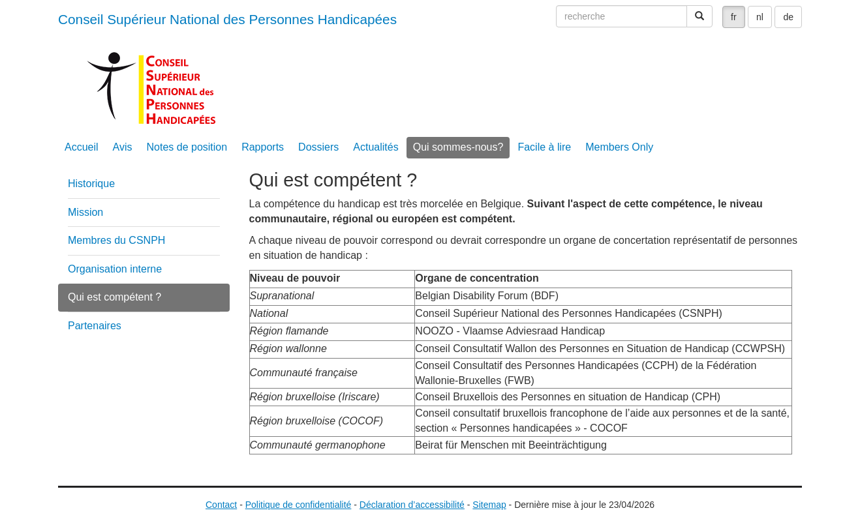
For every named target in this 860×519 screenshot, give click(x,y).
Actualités (375, 147)
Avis (122, 147)
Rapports (262, 147)
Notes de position (187, 147)
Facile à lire (544, 147)
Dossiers (318, 147)
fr (734, 17)
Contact (221, 504)
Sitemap (489, 504)
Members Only (619, 147)
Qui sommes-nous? (458, 147)
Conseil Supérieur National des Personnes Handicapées (227, 19)
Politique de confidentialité (298, 504)
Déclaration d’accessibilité (412, 504)
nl (759, 17)
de (788, 17)
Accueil (82, 147)
